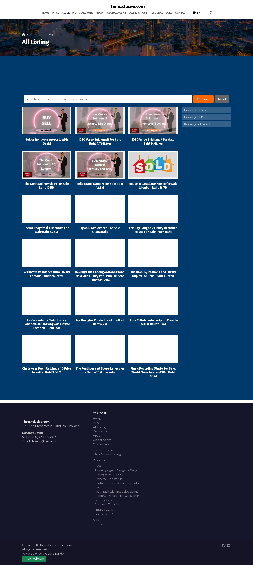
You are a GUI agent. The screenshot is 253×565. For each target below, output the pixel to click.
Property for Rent (196, 117)
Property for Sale (195, 110)
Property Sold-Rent (197, 124)
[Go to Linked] (228, 545)
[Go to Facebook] (223, 545)
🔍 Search (203, 99)
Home (30, 34)
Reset (222, 99)
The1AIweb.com (34, 558)
